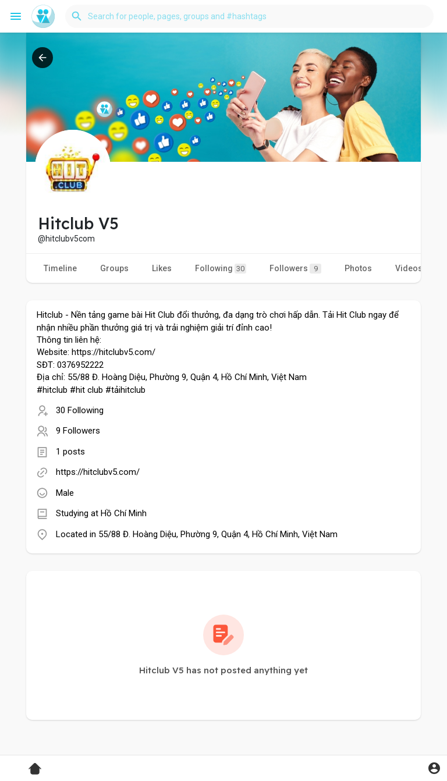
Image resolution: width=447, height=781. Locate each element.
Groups (114, 268)
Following (220, 269)
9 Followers (78, 430)
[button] (249, 16)
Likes (162, 268)
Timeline (60, 268)
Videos (409, 268)
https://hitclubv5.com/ (98, 472)
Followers (295, 269)
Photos (358, 268)
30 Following (80, 410)
